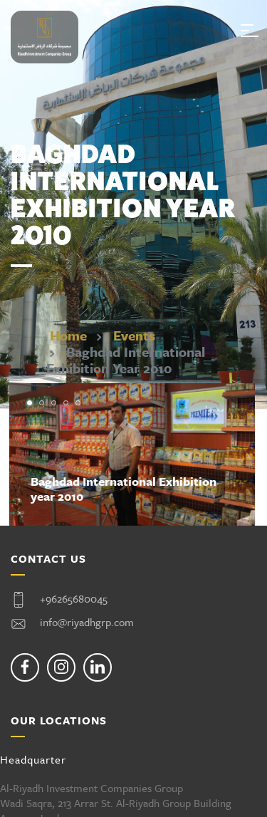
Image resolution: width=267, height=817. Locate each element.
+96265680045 (74, 598)
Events (134, 335)
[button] (29, 402)
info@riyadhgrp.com (87, 622)
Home (68, 335)
